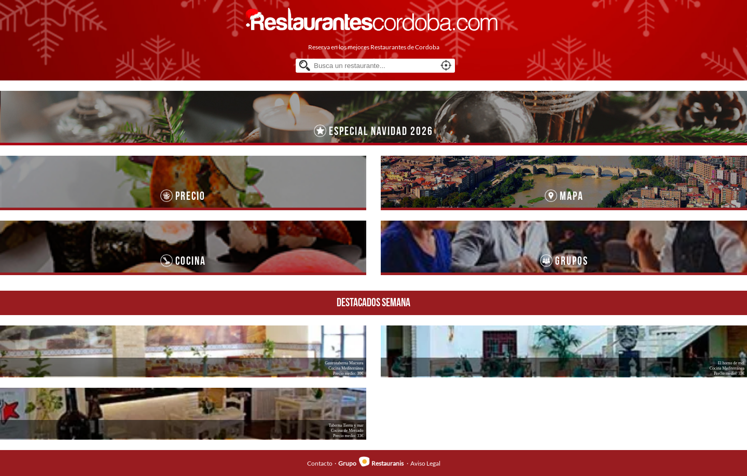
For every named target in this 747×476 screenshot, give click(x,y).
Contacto (320, 463)
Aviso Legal (425, 463)
